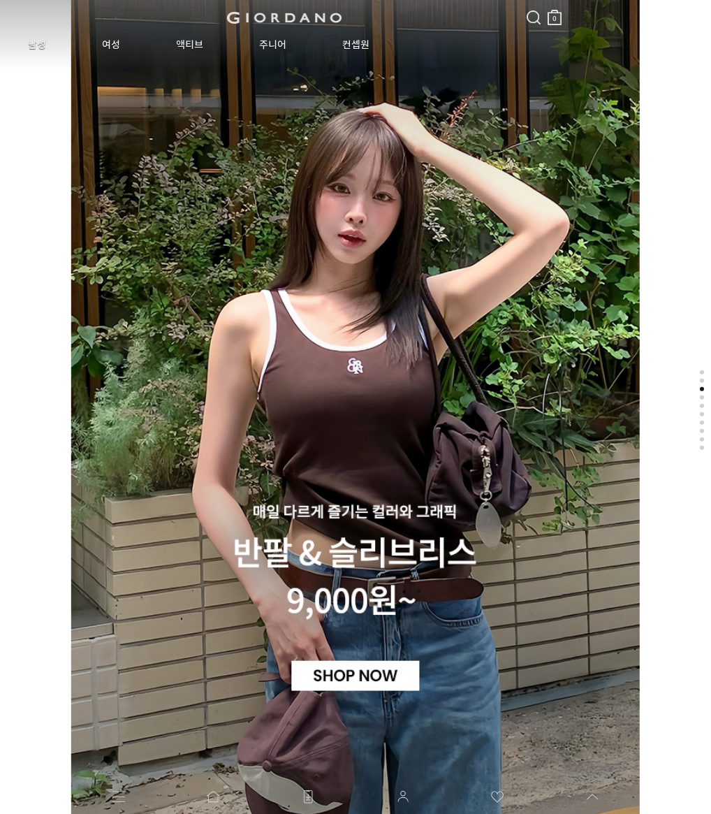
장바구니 (337, 12)
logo (175, 17)
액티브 (137, 44)
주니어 (199, 44)
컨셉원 (261, 44)
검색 (316, 5)
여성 (80, 44)
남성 (26, 44)
